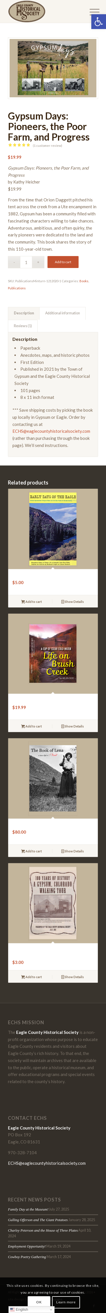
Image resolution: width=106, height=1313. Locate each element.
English (19, 1309)
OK (39, 1302)
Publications (17, 288)
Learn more (66, 1302)
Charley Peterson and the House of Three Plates (43, 1230)
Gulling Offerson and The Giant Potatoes (38, 1220)
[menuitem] (90, 12)
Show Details (72, 602)
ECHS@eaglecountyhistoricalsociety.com (51, 431)
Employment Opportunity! (27, 1246)
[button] (98, 21)
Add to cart (63, 262)
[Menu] (90, 12)
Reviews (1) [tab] (23, 326)
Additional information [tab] (62, 313)
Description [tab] (24, 313)
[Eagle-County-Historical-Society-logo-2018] (44, 11)
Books (83, 281)
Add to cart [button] (31, 602)
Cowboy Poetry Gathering (27, 1257)
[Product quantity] (26, 262)
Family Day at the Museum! (28, 1209)
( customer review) (47, 145)
